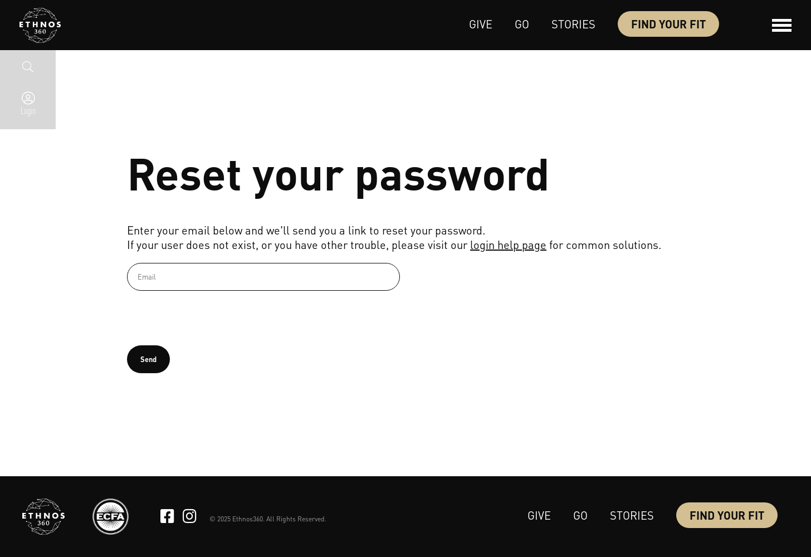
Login (28, 110)
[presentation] (211, 318)
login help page (508, 244)
